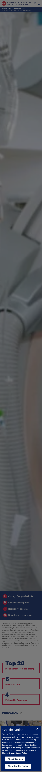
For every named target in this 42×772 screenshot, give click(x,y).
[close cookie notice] (37, 728)
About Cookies (15, 759)
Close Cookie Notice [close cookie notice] (18, 766)
